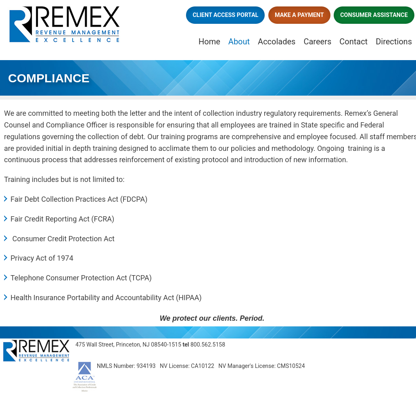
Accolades (276, 41)
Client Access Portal (225, 15)
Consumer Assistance (374, 15)
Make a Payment (299, 15)
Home (209, 41)
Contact (353, 41)
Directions (394, 41)
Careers (317, 41)
